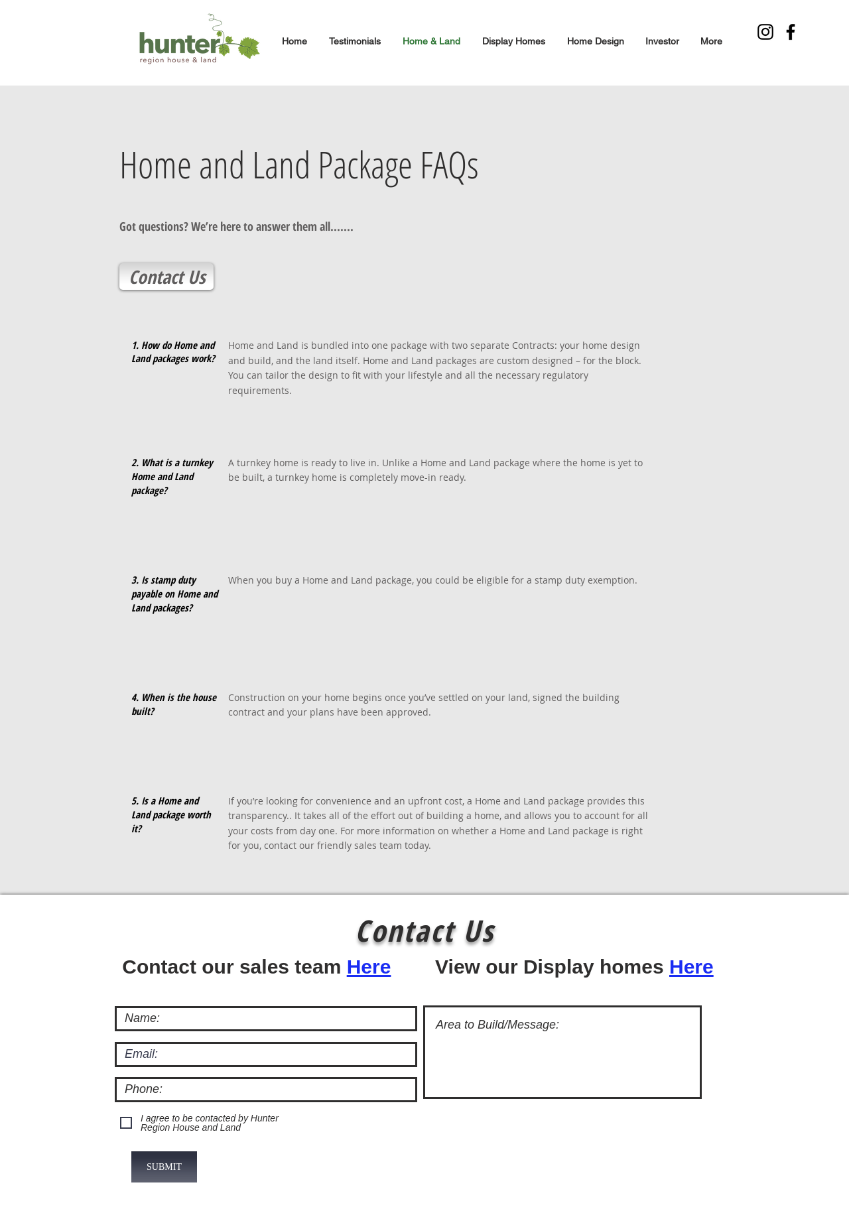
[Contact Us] (166, 276)
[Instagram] (765, 31)
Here (369, 967)
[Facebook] (790, 31)
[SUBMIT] (164, 1166)
